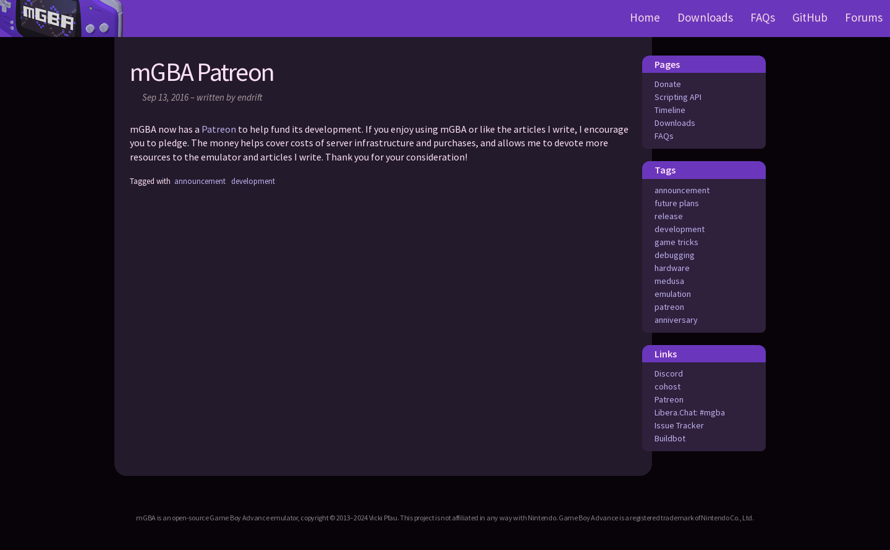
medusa (669, 280)
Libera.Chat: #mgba (690, 412)
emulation (673, 293)
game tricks (676, 242)
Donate (668, 84)
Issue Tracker (679, 425)
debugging (675, 254)
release (669, 216)
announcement (682, 190)
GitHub (810, 17)
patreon (669, 306)
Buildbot (670, 438)
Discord (669, 373)
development (680, 229)
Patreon (669, 399)
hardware (672, 267)
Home (645, 17)
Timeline (670, 109)
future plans (677, 203)
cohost (667, 386)
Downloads (705, 17)
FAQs (762, 17)
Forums (864, 17)
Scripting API (678, 96)
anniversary (676, 319)
